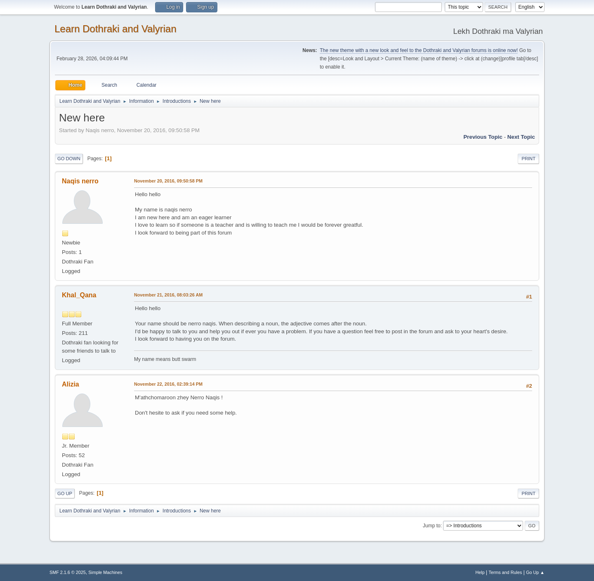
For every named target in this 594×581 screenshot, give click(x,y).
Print (528, 158)
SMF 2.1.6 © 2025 (68, 572)
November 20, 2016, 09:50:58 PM (168, 180)
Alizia (70, 384)
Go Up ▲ (535, 572)
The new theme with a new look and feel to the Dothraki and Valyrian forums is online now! (419, 50)
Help (480, 572)
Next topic (521, 137)
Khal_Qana (79, 295)
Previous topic (482, 137)
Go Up (64, 493)
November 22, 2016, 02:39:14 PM (168, 384)
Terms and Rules (505, 572)
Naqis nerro (80, 181)
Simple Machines (105, 572)
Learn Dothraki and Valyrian (115, 28)
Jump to (432, 526)
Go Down (68, 158)
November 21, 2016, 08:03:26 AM (168, 294)
